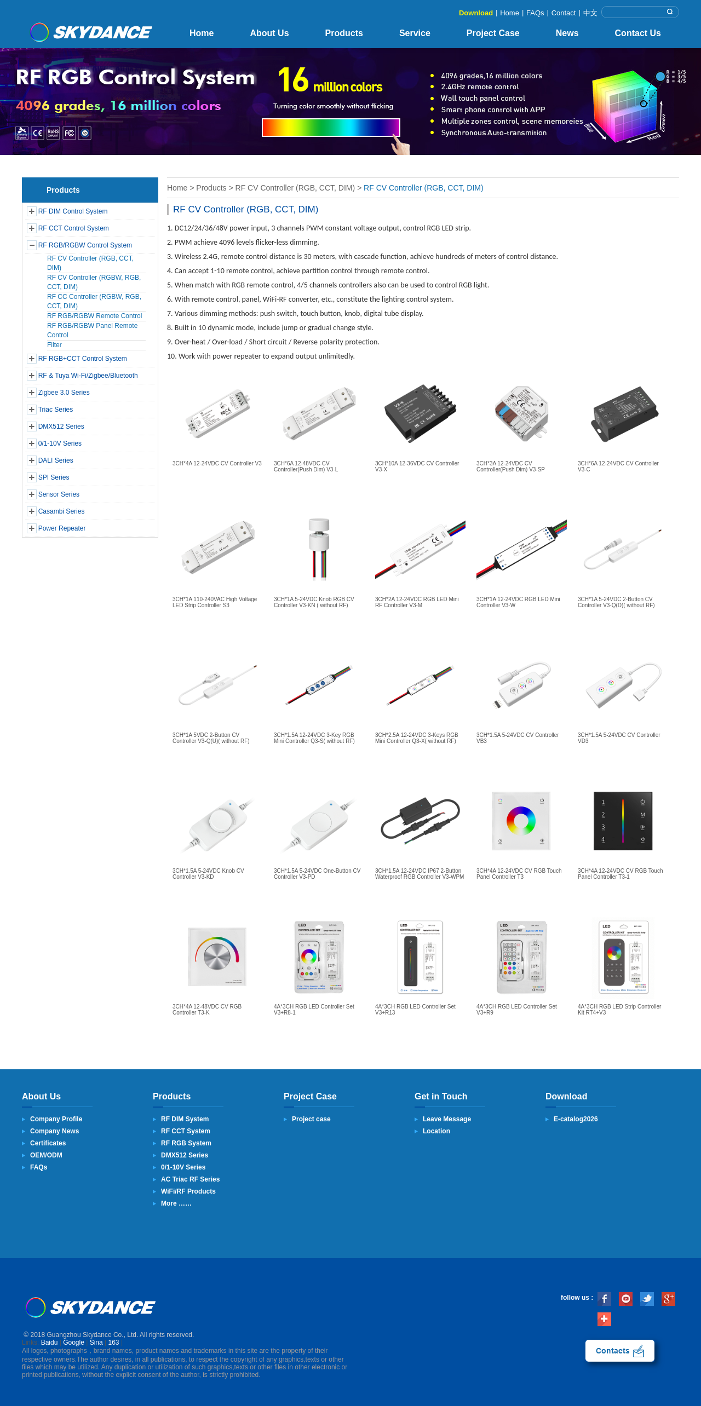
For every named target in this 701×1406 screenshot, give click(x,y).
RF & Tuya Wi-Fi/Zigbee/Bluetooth (88, 375)
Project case (311, 1119)
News (567, 33)
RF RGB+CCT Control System (82, 358)
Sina (96, 1342)
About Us (269, 33)
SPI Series (54, 477)
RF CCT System (185, 1131)
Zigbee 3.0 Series (64, 392)
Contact (563, 13)
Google (73, 1342)
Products (344, 33)
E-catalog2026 (576, 1119)
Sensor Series (58, 494)
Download (476, 13)
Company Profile (56, 1119)
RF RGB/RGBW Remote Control (94, 316)
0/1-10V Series (60, 443)
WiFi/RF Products (188, 1191)
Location (436, 1131)
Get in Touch (441, 1096)
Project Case (493, 33)
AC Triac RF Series (190, 1179)
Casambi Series (61, 511)
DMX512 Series (61, 426)
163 (113, 1342)
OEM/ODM (46, 1155)
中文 (590, 13)
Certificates (48, 1143)
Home (509, 13)
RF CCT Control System (73, 228)
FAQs (535, 13)
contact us (619, 1351)
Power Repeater (62, 528)
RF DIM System (185, 1119)
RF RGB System (186, 1143)
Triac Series (55, 409)
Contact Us (638, 33)
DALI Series (55, 460)
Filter (54, 345)
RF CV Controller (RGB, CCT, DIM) (295, 187)
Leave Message (447, 1119)
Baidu (49, 1342)
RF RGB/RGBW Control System (85, 245)
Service (414, 33)
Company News (54, 1131)
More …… (176, 1203)
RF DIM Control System (73, 211)
